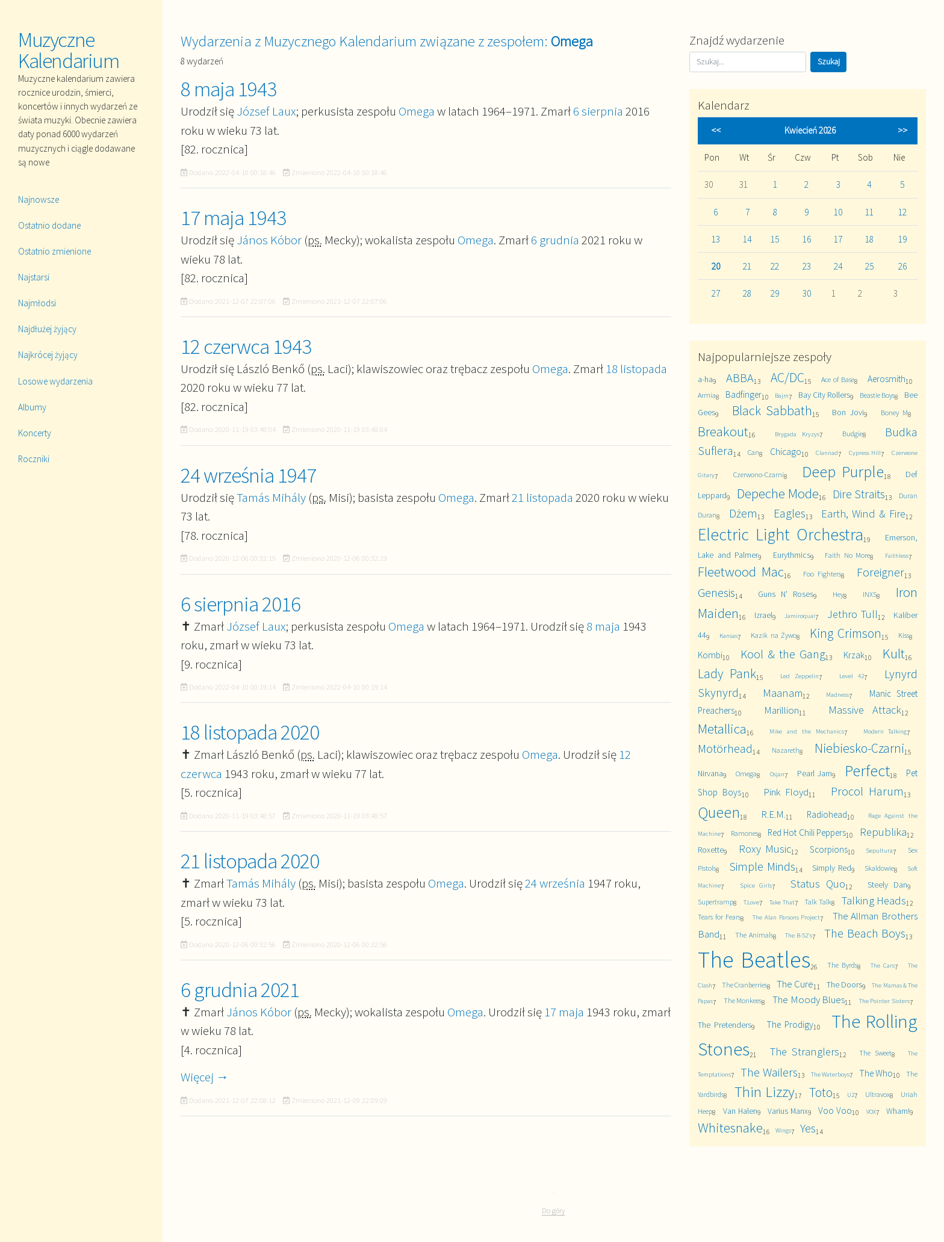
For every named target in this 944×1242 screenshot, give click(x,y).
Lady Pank (727, 674)
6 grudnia (555, 240)
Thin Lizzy (764, 1092)
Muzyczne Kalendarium (68, 50)
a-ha (705, 379)
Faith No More (847, 555)
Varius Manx (788, 1110)
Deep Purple (843, 471)
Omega (417, 111)
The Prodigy (789, 1024)
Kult (894, 653)
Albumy (32, 407)
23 (807, 266)
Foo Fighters (822, 573)
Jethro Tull (852, 614)
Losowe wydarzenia (55, 381)
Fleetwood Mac (741, 571)
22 (775, 266)
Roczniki (33, 459)
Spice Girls (756, 885)
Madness (837, 694)
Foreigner (880, 571)
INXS (870, 594)
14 (747, 239)
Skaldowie (879, 868)
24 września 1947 (248, 475)
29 (775, 293)
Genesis (716, 592)
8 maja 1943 (228, 89)
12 (902, 212)
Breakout (723, 431)
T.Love (751, 902)
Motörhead (725, 748)
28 (747, 293)
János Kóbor (269, 240)
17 (838, 239)
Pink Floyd (786, 792)
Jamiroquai (799, 615)
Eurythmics (791, 554)
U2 (850, 1094)
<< (716, 130)
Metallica (722, 728)
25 (869, 266)
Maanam (783, 693)
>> (902, 130)
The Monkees (743, 1000)
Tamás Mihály (271, 497)
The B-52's (799, 935)
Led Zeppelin (799, 676)
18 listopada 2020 (250, 732)
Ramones (744, 833)
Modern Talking (885, 731)
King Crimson (845, 633)
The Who (876, 1073)
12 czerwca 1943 (246, 346)
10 (838, 212)
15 (775, 239)
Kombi (710, 655)
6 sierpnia (598, 111)
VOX (871, 1111)
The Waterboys (830, 1074)
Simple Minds (762, 866)
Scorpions (829, 849)
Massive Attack (864, 710)
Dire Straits (859, 493)
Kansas (728, 635)
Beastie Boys (877, 395)
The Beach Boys (864, 933)
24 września (555, 883)
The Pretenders (724, 1024)
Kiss (903, 635)
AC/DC (787, 377)
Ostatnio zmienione (54, 251)
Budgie (852, 433)
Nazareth (786, 750)
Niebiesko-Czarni (859, 748)
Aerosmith (886, 379)
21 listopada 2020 (250, 861)
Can (753, 452)
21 (747, 266)
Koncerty (34, 433)
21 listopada (542, 497)
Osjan (777, 774)
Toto (821, 1092)
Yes (808, 1127)
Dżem (743, 513)
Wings (783, 1130)
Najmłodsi (37, 303)
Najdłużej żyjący (47, 329)
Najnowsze (38, 199)
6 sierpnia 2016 (240, 604)
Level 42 (851, 676)
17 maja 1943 (233, 218)
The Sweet (875, 1052)
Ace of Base (838, 379)
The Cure (795, 983)
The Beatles (754, 959)
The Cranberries (744, 984)
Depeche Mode (778, 493)
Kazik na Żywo (773, 635)
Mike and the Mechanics (806, 731)
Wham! (898, 1110)
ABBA (740, 377)
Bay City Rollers (824, 394)
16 (807, 239)
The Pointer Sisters (884, 1000)
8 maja (603, 626)
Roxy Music (765, 849)
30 (807, 293)
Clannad (827, 452)
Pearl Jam (814, 773)
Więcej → (205, 1077)
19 (902, 239)
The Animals (754, 934)
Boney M (894, 412)
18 (869, 239)
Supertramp (715, 901)
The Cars (882, 965)
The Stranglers (804, 1051)
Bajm (782, 395)
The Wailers (769, 1072)
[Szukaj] (747, 62)
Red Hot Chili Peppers (807, 832)
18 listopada (636, 368)
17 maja (564, 1012)
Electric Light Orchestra (780, 534)
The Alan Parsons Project (786, 917)
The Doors (844, 984)
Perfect (867, 770)
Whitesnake (730, 1127)
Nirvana (710, 773)
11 (869, 212)
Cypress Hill (865, 452)
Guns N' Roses (785, 594)
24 (838, 266)
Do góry (553, 1210)
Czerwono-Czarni (758, 474)
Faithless (896, 555)
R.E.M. (773, 814)
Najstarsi (33, 277)
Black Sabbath (772, 411)
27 (716, 293)
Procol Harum (867, 791)
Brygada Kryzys (797, 434)
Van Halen (740, 1110)
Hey (838, 594)
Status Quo (817, 884)
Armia (707, 395)
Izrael (763, 615)
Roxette (711, 849)
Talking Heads (874, 900)
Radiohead (827, 814)
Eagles (790, 513)
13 (716, 239)
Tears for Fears (719, 916)
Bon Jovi (848, 412)
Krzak (854, 655)
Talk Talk (817, 901)
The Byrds (842, 964)
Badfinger (743, 394)
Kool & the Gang (783, 653)
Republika (883, 832)
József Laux (266, 111)
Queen (719, 812)
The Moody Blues (808, 999)
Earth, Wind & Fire (863, 514)
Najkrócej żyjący (48, 354)
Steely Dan (887, 884)
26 (902, 266)
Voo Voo (835, 1110)
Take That (782, 902)
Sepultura (879, 850)
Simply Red (831, 867)
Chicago (785, 451)
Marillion (781, 710)
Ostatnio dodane (49, 225)
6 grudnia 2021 (240, 990)
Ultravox (877, 1094)
